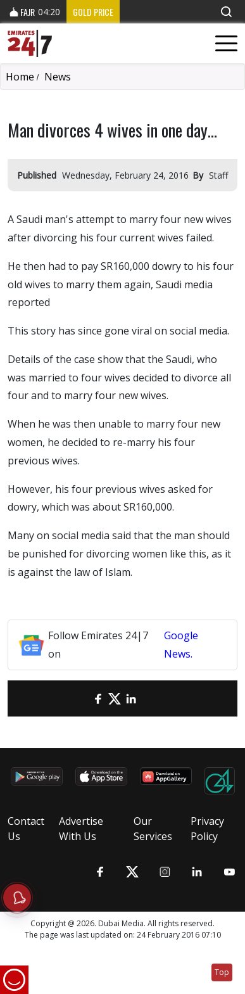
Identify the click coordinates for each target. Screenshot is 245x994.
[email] (81, 698)
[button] (226, 11)
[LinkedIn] (131, 698)
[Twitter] (114, 698)
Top (222, 972)
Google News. (181, 644)
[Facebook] (98, 698)
